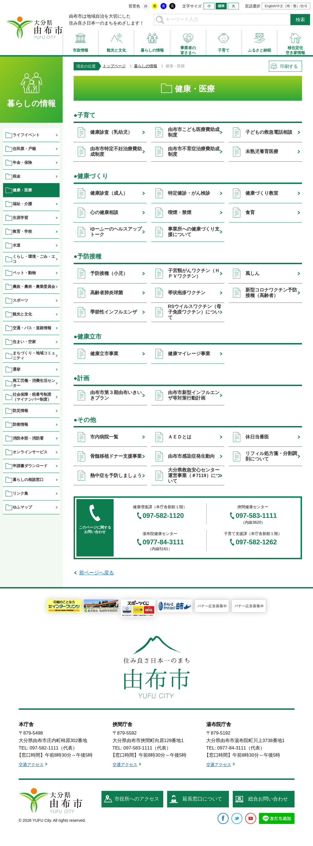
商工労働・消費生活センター (34, 382)
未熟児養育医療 (261, 151)
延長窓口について (202, 799)
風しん (252, 273)
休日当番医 (257, 437)
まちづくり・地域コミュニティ (34, 355)
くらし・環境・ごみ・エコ (34, 258)
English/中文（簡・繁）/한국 (286, 6)
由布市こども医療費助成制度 (194, 132)
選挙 (16, 369)
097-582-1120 (163, 515)
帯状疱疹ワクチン (186, 292)
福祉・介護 (22, 204)
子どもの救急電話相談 (268, 132)
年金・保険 (22, 162)
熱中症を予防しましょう (116, 475)
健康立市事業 (104, 353)
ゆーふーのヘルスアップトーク (116, 231)
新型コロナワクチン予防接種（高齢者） (271, 292)
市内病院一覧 (104, 437)
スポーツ (20, 300)
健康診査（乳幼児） (111, 132)
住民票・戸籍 (24, 148)
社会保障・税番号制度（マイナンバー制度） (32, 396)
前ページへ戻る (96, 572)
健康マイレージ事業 (189, 353)
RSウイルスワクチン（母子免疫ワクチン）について (194, 312)
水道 (16, 245)
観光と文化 (22, 314)
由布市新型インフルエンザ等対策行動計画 (194, 395)
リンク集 (20, 493)
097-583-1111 (256, 515)
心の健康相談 (104, 212)
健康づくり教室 (261, 193)
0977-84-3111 (163, 542)
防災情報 (20, 410)
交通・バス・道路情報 (32, 328)
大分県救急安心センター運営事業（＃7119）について (194, 475)
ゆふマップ (22, 507)
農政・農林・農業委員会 (34, 286)
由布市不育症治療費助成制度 (194, 151)
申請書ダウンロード (30, 466)
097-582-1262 (256, 542)
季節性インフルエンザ (113, 312)
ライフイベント (26, 135)
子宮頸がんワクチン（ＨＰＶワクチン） (194, 273)
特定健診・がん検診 (189, 193)
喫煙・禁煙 (179, 212)
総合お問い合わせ (268, 799)
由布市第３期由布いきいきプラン (116, 395)
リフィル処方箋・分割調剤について (271, 456)
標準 (221, 6)
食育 (250, 212)
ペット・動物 (24, 273)
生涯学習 (20, 217)
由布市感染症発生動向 (191, 456)
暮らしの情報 (145, 66)
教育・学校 (22, 231)
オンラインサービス (30, 452)
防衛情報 (20, 424)
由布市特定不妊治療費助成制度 (116, 151)
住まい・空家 (24, 341)
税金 (16, 176)
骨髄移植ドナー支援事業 (116, 456)
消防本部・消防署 (28, 438)
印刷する (289, 66)
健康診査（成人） (109, 193)
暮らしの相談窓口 (28, 479)
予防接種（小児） (109, 273)
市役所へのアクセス (136, 799)
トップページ (114, 66)
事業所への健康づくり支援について (194, 231)
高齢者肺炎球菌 (106, 292)
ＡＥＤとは (179, 437)
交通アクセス (31, 764)
